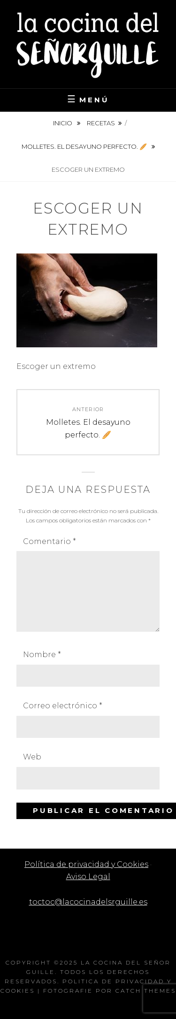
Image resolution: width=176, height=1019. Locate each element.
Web (32, 756)
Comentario (49, 541)
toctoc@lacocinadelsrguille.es (88, 901)
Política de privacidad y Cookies (86, 864)
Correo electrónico (62, 705)
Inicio (63, 123)
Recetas (101, 123)
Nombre (42, 654)
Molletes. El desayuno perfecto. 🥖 (85, 146)
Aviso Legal (88, 876)
